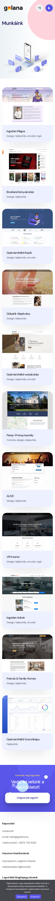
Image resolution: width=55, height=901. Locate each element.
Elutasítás (35, 897)
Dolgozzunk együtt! (27, 797)
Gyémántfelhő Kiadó (19, 252)
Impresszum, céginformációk (19, 861)
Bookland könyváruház (20, 192)
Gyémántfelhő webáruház (23, 374)
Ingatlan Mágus (16, 131)
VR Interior (13, 557)
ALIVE (10, 496)
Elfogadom (21, 897)
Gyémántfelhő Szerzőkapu (23, 739)
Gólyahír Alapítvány (18, 313)
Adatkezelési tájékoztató (16, 867)
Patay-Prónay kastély (20, 435)
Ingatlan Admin (16, 617)
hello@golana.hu (18, 837)
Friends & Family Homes (21, 678)
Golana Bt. (8, 831)
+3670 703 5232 (27, 842)
